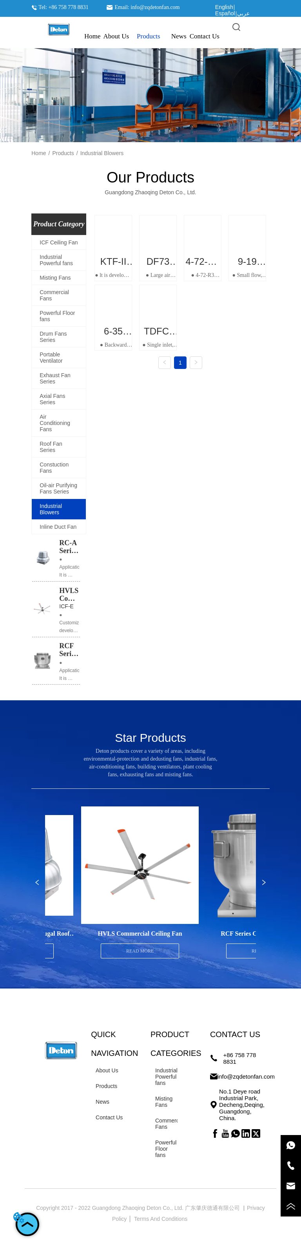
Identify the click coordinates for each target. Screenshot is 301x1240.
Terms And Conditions (161, 1219)
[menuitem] (148, 36)
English (224, 7)
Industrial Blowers (102, 153)
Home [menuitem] (92, 36)
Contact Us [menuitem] (204, 36)
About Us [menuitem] (116, 36)
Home (38, 153)
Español (225, 13)
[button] (148, 36)
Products (63, 153)
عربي (243, 13)
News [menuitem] (179, 36)
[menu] (150, 36)
